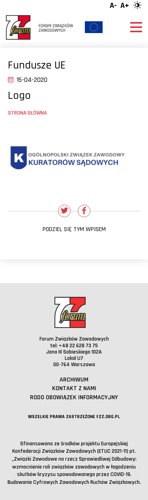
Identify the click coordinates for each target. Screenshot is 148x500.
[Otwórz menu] (136, 27)
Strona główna (27, 113)
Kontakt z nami (74, 388)
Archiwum (74, 380)
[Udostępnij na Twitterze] (64, 211)
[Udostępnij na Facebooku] (84, 211)
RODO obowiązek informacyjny (74, 397)
